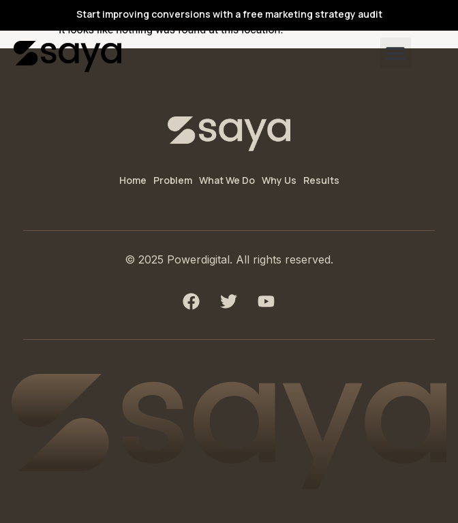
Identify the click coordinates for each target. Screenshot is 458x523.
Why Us (279, 180)
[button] (395, 52)
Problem (172, 180)
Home (133, 180)
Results (321, 180)
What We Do (227, 180)
